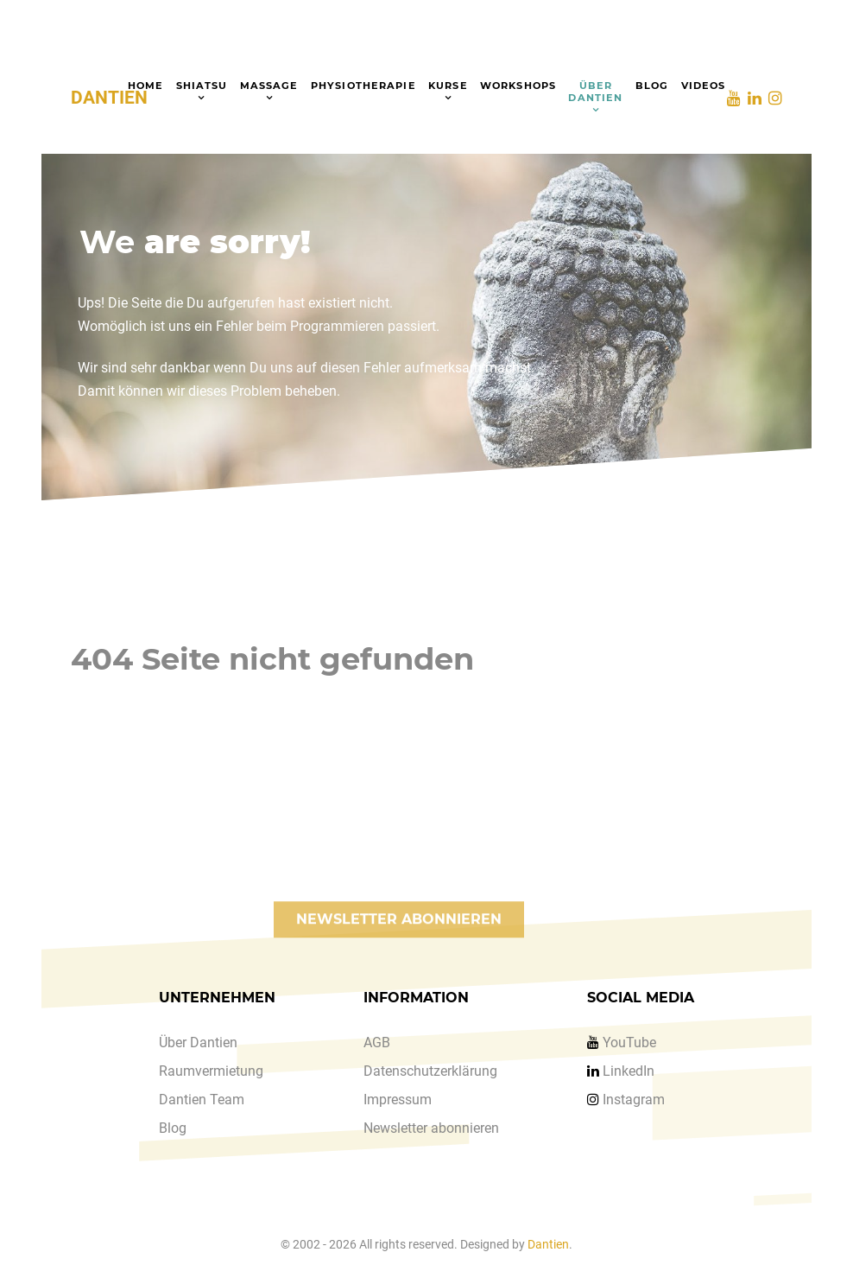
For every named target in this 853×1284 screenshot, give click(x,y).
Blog (172, 1128)
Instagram (634, 1099)
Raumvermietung (211, 1071)
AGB (376, 1042)
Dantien (548, 1244)
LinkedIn (628, 1071)
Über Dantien (198, 1042)
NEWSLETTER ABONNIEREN (399, 934)
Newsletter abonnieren (431, 1128)
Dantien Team (201, 1099)
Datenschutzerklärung (430, 1071)
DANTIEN (109, 97)
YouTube (629, 1042)
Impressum (397, 1099)
